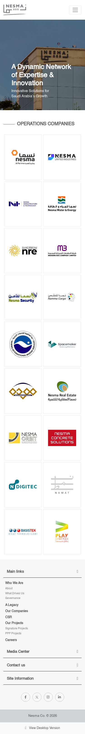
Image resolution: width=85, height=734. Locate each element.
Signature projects (16, 628)
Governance (12, 598)
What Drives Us (14, 593)
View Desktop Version (42, 728)
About (8, 588)
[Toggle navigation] (75, 9)
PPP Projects (13, 633)
